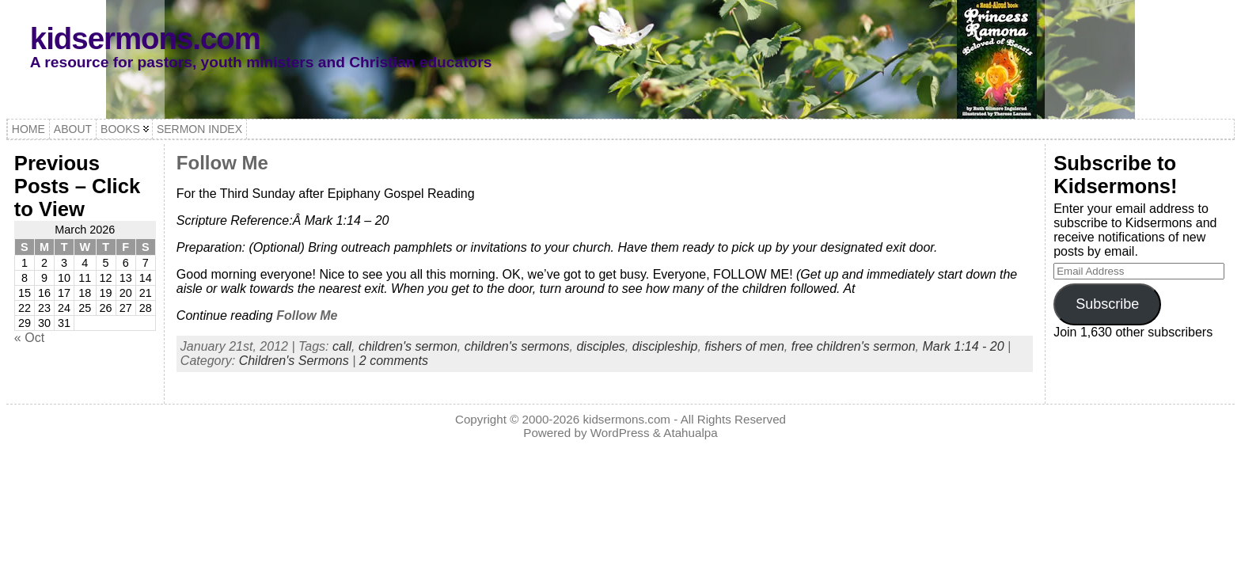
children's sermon (408, 346)
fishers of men (744, 346)
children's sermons (517, 346)
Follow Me (222, 162)
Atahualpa (690, 432)
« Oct (29, 337)
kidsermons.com (145, 38)
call (341, 346)
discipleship (665, 346)
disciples (600, 346)
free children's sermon (853, 346)
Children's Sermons (294, 360)
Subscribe (1107, 304)
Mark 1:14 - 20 (963, 346)
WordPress (620, 432)
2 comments (393, 360)
